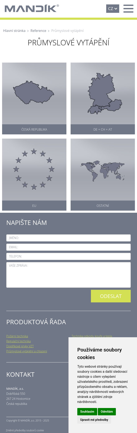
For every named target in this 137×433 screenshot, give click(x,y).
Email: (13, 247)
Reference (38, 30)
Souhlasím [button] (87, 411)
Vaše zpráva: (18, 266)
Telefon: (15, 256)
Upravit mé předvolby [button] (94, 419)
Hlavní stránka (14, 30)
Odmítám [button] (107, 411)
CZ (110, 8)
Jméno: (14, 238)
